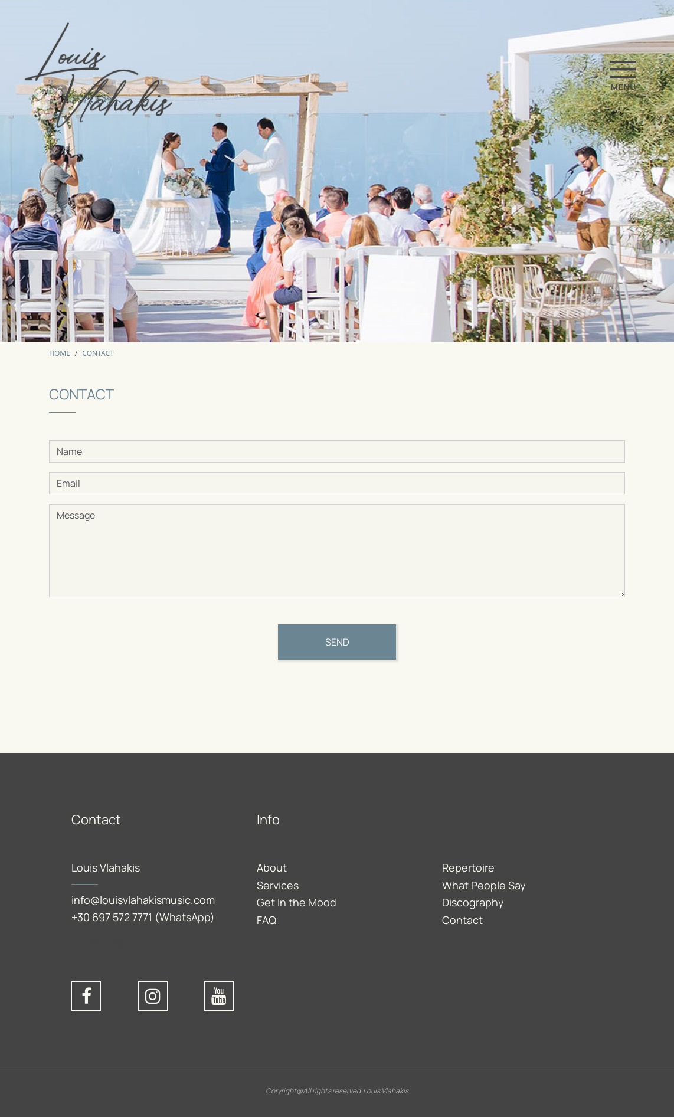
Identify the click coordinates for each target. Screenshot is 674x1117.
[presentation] (138, 700)
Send (337, 642)
